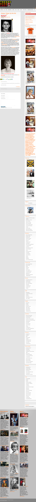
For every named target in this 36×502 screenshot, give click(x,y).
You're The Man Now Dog (29, 259)
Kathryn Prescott (28, 306)
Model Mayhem (28, 321)
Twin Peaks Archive (28, 362)
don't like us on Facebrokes (29, 22)
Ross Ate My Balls (28, 223)
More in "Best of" (22, 496)
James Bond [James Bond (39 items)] (30, 143)
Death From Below (28, 238)
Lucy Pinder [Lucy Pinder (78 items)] (27, 147)
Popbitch (27, 338)
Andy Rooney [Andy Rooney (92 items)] (32, 133)
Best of (21, 411)
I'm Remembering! (28, 245)
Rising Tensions (28, 323)
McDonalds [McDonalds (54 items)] (31, 147)
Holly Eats (27, 267)
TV (34, 9)
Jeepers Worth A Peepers (12, 83)
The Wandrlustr (28, 253)
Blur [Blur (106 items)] (28, 136)
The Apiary (27, 396)
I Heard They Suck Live (29, 279)
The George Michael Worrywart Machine (3, 477)
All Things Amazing (28, 316)
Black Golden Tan (29, 198)
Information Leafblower (29, 383)
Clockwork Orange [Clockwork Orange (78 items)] (30, 138)
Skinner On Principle (29, 179)
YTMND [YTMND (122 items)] (29, 155)
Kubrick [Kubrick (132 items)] (26, 146)
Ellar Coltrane (5, 83)
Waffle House (28, 273)
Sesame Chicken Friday (29, 224)
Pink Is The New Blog (29, 390)
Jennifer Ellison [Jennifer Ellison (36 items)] (31, 145)
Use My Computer (28, 329)
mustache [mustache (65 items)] (30, 148)
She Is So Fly (28, 188)
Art (4, 9)
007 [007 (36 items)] (25, 133)
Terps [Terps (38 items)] (33, 153)
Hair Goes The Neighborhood (4, 445)
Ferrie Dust (1, 461)
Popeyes (27, 268)
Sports (21, 9)
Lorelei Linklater (16, 83)
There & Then (24, 9)
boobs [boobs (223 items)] (30, 136)
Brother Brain (28, 237)
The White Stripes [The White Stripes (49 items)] (30, 154)
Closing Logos (28, 350)
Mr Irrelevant (27, 370)
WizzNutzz (27, 258)
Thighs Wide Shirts (30, 34)
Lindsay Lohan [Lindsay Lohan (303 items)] (32, 146)
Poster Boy (27, 322)
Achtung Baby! (28, 378)
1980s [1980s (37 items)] (29, 133)
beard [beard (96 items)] (28, 135)
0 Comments (6, 14)
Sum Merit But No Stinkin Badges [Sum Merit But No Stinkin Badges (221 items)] (29, 153)
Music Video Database (29, 283)
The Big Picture (28, 327)
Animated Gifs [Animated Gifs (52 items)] (27, 134)
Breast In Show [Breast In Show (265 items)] (28, 137)
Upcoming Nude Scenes (29, 297)
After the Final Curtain (29, 315)
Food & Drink (9, 9)
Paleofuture (27, 389)
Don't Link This (28, 239)
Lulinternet (27, 246)
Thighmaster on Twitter (28, 19)
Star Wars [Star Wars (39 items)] (29, 151)
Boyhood (3, 83)
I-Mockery (27, 335)
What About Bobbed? (29, 229)
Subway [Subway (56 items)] (32, 151)
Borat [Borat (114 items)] (33, 136)
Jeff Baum (27, 384)
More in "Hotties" (12, 491)
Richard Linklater (17, 36)
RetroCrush (27, 391)
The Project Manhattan (29, 225)
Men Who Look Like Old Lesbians (30, 320)
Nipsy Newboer (28, 308)
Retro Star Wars (28, 359)
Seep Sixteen (21, 427)
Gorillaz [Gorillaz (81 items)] (26, 142)
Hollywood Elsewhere (29, 354)
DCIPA (27, 266)
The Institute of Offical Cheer (30, 328)
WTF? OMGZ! (28, 298)
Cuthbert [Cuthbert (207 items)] (31, 139)
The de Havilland (12, 441)
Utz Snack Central (28, 272)
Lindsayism (27, 385)
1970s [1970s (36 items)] (27, 133)
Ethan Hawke (13, 47)
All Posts (2, 9)
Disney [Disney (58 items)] (34, 140)
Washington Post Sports (29, 374)
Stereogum (27, 284)
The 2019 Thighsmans (23, 445)
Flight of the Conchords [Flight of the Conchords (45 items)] (30, 141)
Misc (15, 9)
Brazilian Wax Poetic (13, 431)
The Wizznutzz (28, 397)
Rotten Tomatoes (28, 360)
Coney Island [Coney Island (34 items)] (27, 139)
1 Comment (26, 467)
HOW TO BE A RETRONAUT (30, 244)
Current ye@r (3, 108)
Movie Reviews (5, 81)
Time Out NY (27, 342)
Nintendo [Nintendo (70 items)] (33, 148)
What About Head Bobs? (29, 230)
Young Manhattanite (28, 398)
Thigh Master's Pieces (30, 9)
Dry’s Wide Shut (28, 83)
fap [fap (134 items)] (26, 141)
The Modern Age (28, 285)
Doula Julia (27, 302)
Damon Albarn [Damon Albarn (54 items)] (30, 140)
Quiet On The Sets (28, 222)
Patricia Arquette (4, 44)
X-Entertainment (28, 343)
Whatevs (27, 257)
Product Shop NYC (28, 251)
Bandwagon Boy (28, 367)
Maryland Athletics (28, 369)
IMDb (26, 336)
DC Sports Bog (28, 368)
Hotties (13, 9)
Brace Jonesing (28, 99)
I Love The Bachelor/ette (29, 355)
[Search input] (30, 14)
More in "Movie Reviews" (3, 497)
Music (18, 9)
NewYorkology (28, 337)
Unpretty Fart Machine (28, 126)
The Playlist (27, 252)
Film (6, 9)
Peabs (27, 250)
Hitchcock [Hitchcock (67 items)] (30, 142)
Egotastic (27, 240)
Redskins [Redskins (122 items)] (27, 149)
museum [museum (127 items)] (27, 148)
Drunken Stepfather (28, 382)
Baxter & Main (28, 265)
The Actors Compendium (29, 361)
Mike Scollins (28, 307)
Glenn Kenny (28, 353)
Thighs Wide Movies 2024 (29, 43)
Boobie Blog (27, 292)
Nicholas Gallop (4, 500)
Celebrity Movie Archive (29, 293)
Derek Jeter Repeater (29, 177)
